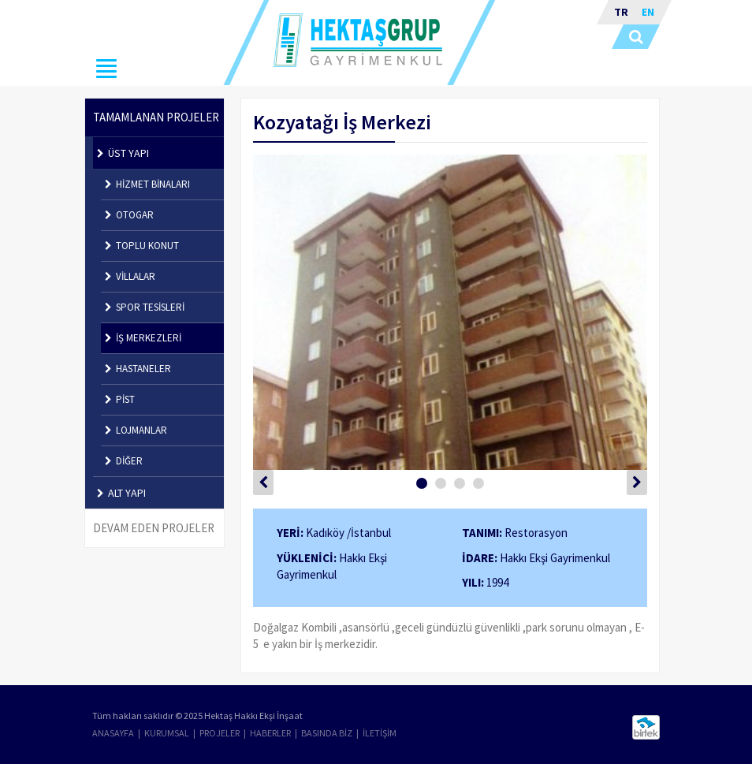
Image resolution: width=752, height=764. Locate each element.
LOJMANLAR (136, 430)
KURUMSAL (166, 733)
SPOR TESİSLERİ (144, 307)
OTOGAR (129, 215)
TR (621, 12)
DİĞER (124, 461)
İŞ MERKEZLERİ (143, 338)
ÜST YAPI (123, 153)
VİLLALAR (130, 276)
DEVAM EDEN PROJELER (153, 527)
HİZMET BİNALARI (147, 184)
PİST (120, 399)
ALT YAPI (121, 493)
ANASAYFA (113, 733)
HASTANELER (138, 368)
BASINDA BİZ (326, 733)
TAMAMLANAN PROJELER (156, 117)
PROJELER (219, 733)
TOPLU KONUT (142, 245)
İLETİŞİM (379, 733)
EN (648, 12)
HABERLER (270, 733)
